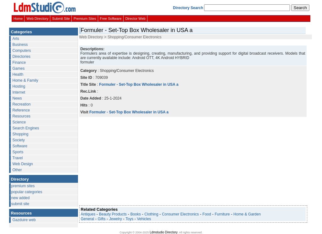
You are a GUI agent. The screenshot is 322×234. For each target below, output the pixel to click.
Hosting (19, 86)
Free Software (111, 18)
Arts (16, 38)
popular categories (26, 192)
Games (19, 68)
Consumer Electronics (180, 214)
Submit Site (61, 18)
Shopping (21, 134)
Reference (21, 110)
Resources (22, 116)
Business (20, 44)
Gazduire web (24, 220)
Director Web (135, 18)
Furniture (222, 214)
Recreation (22, 104)
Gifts (102, 219)
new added (20, 198)
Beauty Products (113, 214)
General (87, 219)
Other (17, 170)
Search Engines (26, 128)
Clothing (151, 214)
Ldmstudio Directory (164, 232)
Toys (129, 219)
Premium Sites (85, 18)
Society (19, 140)
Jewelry (115, 219)
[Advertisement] (192, 42)
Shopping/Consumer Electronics (134, 37)
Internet (19, 92)
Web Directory (37, 18)
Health (18, 74)
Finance (19, 62)
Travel (18, 158)
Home (18, 18)
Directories (22, 56)
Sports (18, 152)
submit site (20, 204)
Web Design (23, 164)
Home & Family (25, 80)
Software (20, 146)
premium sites (23, 186)
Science (19, 122)
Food (207, 214)
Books (135, 214)
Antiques (88, 214)
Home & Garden (247, 214)
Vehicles (144, 219)
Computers (22, 50)
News (17, 98)
